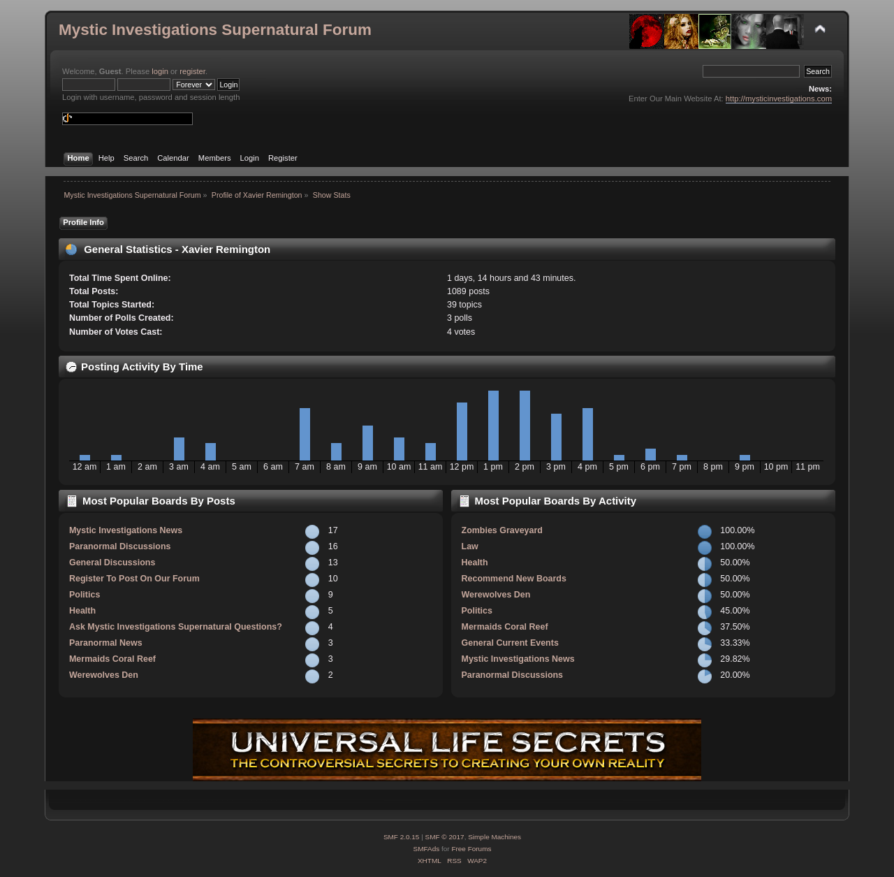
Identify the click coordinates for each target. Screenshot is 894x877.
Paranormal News (105, 643)
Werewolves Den (103, 675)
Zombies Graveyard (502, 530)
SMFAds (426, 849)
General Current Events (510, 643)
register (192, 71)
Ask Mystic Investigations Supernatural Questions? (175, 627)
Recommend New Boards (514, 579)
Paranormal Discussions (120, 546)
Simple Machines (494, 837)
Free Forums (471, 849)
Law (470, 546)
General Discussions (112, 562)
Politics (84, 595)
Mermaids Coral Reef (112, 659)
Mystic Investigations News (125, 530)
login (160, 71)
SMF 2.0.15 (401, 837)
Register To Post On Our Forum (134, 579)
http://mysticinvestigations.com (779, 98)
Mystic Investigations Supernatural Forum (215, 29)
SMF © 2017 (444, 837)
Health (82, 611)
